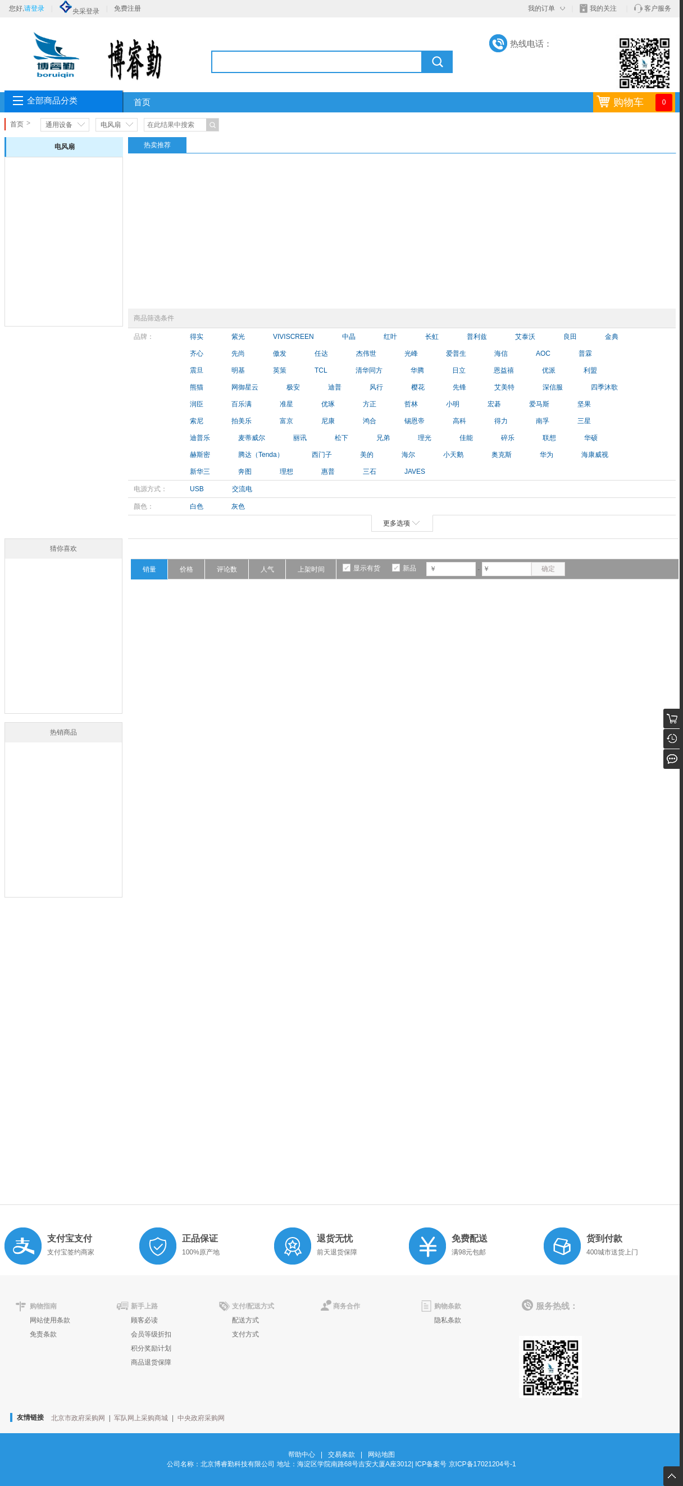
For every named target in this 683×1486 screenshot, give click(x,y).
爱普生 (456, 353)
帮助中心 (301, 1454)
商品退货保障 (151, 1362)
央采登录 (79, 11)
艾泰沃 (525, 337)
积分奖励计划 (151, 1348)
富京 (286, 421)
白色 (196, 506)
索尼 (196, 421)
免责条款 (43, 1334)
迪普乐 (200, 438)
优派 (548, 370)
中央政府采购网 (201, 1418)
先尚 (238, 353)
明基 (238, 370)
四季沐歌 (604, 387)
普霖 (585, 353)
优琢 (328, 404)
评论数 (227, 569)
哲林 (411, 404)
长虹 (432, 337)
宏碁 (494, 404)
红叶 (390, 337)
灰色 (238, 506)
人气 (267, 569)
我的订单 (541, 8)
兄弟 (383, 438)
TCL (321, 370)
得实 (196, 337)
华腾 (417, 370)
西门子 (322, 455)
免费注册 (127, 8)
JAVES (414, 471)
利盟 (590, 370)
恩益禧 (504, 370)
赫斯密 (200, 455)
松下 (341, 438)
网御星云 (244, 387)
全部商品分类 (52, 100)
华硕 (591, 438)
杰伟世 (366, 353)
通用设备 (58, 125)
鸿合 (369, 421)
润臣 (196, 404)
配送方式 (245, 1320)
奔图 (245, 471)
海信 (501, 353)
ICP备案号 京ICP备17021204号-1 (465, 1464)
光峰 (411, 353)
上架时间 (311, 569)
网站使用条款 (50, 1320)
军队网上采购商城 (141, 1418)
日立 (459, 370)
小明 (452, 404)
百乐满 (241, 404)
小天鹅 (453, 455)
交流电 (242, 489)
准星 (286, 404)
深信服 (553, 387)
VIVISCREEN (293, 337)
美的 (367, 455)
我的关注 (603, 8)
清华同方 (369, 370)
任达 (321, 353)
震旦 (196, 370)
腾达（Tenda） (261, 455)
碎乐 (507, 438)
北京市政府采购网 (78, 1418)
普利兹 (477, 337)
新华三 (200, 471)
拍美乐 (241, 421)
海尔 (408, 455)
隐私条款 (447, 1320)
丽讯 (300, 438)
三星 (584, 421)
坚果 (584, 404)
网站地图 (381, 1454)
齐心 (196, 353)
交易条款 (341, 1454)
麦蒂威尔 (251, 438)
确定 (548, 569)
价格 (186, 569)
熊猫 (196, 387)
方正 (369, 404)
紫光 (238, 337)
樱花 (418, 387)
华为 (546, 455)
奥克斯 (501, 455)
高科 (459, 421)
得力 (501, 421)
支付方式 (245, 1334)
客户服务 (657, 8)
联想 (549, 438)
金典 (611, 337)
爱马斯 (539, 404)
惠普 (328, 471)
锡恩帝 (414, 421)
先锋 (459, 387)
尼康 (328, 421)
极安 (293, 387)
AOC (543, 353)
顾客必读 (144, 1320)
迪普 (335, 387)
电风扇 (111, 125)
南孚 (542, 421)
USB (197, 489)
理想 (286, 471)
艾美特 (504, 387)
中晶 (349, 337)
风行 (376, 387)
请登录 (34, 8)
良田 (570, 337)
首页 (142, 102)
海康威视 (594, 455)
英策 (279, 370)
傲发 (279, 353)
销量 (149, 569)
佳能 (466, 438)
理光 (424, 438)
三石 (369, 471)
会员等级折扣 (151, 1334)
